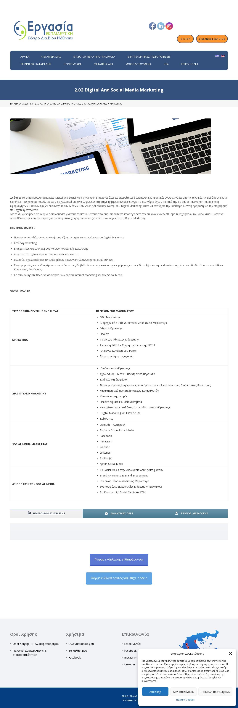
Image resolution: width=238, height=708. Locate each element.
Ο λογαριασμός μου (81, 644)
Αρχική (25, 56)
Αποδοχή (155, 691)
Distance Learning (212, 38)
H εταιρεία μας (51, 56)
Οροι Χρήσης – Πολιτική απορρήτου (36, 644)
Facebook (74, 657)
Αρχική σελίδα (129, 696)
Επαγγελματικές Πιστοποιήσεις (149, 56)
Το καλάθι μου (77, 650)
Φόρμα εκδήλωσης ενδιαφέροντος (119, 559)
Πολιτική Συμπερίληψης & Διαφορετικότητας (29, 652)
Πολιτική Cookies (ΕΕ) (134, 700)
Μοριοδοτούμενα (138, 64)
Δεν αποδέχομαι (183, 691)
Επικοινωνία (189, 64)
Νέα (166, 64)
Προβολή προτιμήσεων (215, 691)
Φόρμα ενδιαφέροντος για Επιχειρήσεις (119, 578)
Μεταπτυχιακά (103, 64)
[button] (230, 653)
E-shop (185, 38)
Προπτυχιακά (72, 64)
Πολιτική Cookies (185, 699)
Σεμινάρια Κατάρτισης (35, 64)
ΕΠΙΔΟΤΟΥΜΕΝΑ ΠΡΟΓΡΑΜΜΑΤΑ (94, 56)
